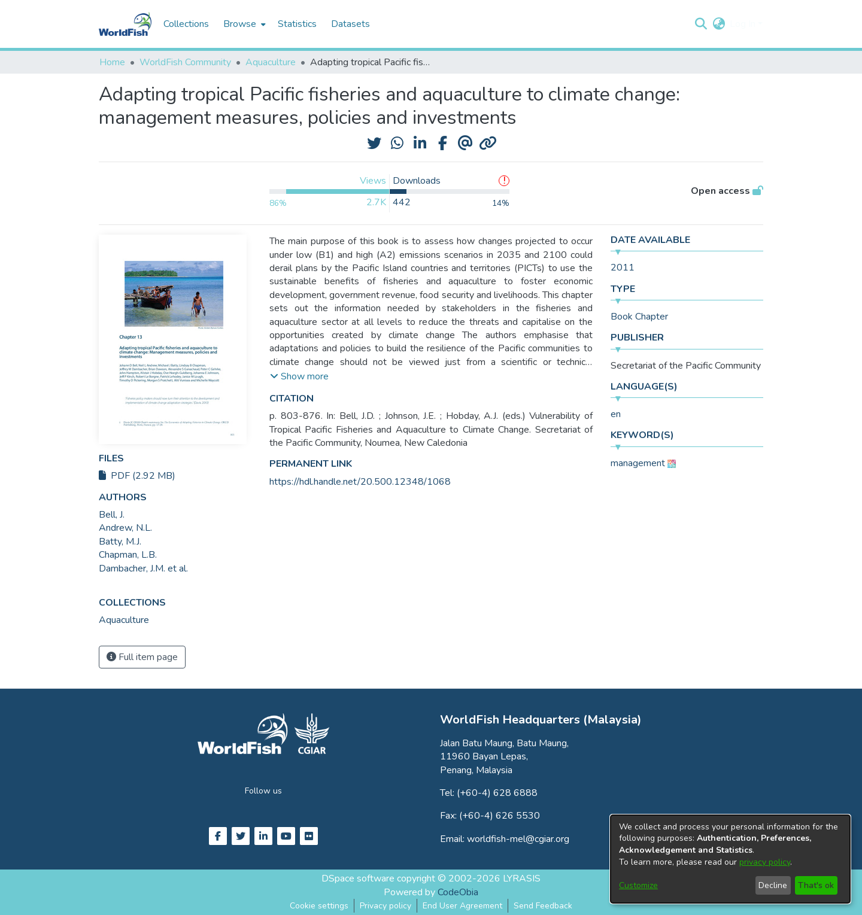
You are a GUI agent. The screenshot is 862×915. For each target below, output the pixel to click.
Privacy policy (385, 905)
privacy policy (764, 862)
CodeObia (458, 892)
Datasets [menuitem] (350, 24)
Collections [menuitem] (186, 24)
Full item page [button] (142, 657)
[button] (700, 24)
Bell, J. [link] (112, 514)
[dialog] (730, 859)
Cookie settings (319, 905)
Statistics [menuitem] (297, 24)
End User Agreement (462, 905)
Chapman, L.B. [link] (128, 554)
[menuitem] (243, 24)
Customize (638, 885)
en (616, 414)
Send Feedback (543, 905)
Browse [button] (239, 24)
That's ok (816, 885)
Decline (772, 885)
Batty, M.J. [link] (120, 541)
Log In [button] (744, 24)
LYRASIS (522, 878)
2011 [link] (623, 267)
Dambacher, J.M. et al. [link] (143, 568)
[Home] (125, 24)
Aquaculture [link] (270, 62)
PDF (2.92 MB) (137, 475)
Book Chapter (639, 316)
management (638, 463)
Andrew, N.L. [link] (125, 527)
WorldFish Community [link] (185, 62)
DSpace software (357, 878)
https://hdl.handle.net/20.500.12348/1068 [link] (360, 481)
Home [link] (112, 62)
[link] (124, 620)
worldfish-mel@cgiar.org (518, 839)
